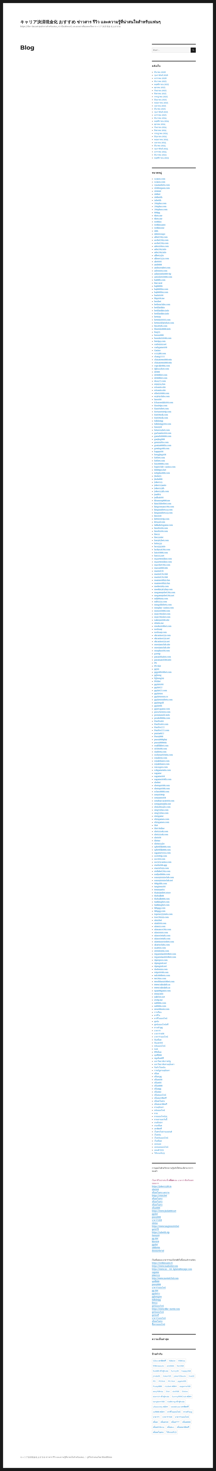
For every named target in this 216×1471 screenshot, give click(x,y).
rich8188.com (160, 749)
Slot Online (159, 828)
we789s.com (160, 978)
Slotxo (157, 840)
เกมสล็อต (158, 1125)
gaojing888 (159, 439)
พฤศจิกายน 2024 (161, 121)
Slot (156, 825)
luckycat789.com (162, 549)
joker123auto (160, 485)
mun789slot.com (162, 614)
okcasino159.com (162, 635)
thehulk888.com (162, 899)
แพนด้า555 (159, 1150)
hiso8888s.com (161, 464)
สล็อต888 (158, 1086)
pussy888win (160, 742)
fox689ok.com (161, 415)
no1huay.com (160, 632)
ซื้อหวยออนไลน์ (158, 1324)
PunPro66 (159, 721)
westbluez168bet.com (164, 981)
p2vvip (157, 654)
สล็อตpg (157, 1089)
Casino (157, 350)
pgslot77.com (160, 690)
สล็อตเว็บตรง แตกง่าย (160, 1192)
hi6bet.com (159, 457)
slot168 (157, 837)
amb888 (158, 264)
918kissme (159, 228)
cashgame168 (160, 347)
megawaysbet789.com (164, 592)
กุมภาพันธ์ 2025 (161, 112)
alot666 (158, 261)
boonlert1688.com (162, 338)
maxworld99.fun (162, 580)
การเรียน (158, 1012)
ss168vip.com (160, 856)
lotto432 (158, 543)
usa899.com (160, 948)
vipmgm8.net (160, 963)
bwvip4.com (160, 341)
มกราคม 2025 (160, 115)
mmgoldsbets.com (163, 605)
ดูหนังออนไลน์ (158, 1306)
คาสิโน (157, 1015)
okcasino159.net (162, 638)
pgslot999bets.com (163, 700)
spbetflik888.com (162, 847)
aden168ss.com (161, 246)
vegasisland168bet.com (165, 954)
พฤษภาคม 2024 (161, 139)
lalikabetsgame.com (163, 525)
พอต (156, 1049)
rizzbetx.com (160, 752)
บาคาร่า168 (159, 1033)
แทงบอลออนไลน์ (161, 1147)
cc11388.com (160, 353)
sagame (157, 773)
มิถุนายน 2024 (160, 136)
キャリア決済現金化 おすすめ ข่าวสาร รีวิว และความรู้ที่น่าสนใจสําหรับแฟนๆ (90, 21)
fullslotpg (158, 421)
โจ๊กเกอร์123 (159, 1153)
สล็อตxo (157, 1092)
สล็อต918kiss (158, 1427)
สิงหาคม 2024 (160, 130)
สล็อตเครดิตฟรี (160, 1098)
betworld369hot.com (164, 323)
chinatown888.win (163, 359)
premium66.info (162, 715)
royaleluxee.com (161, 761)
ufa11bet (158, 920)
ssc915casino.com (162, 862)
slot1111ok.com (161, 831)
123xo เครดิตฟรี (159, 1361)
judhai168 (158, 497)
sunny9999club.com (164, 877)
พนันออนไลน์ (159, 1046)
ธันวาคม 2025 (160, 81)
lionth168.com (161, 528)
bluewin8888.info (162, 329)
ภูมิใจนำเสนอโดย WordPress (99, 1457)
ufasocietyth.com (162, 935)
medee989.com (161, 586)
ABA (156, 231)
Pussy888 (158, 736)
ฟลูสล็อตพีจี (159, 1058)
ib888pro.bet (160, 470)
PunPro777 (159, 727)
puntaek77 (159, 733)
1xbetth (157, 200)
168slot (157, 191)
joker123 (156, 1275)
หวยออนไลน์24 (160, 1116)
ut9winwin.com (161, 951)
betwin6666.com (162, 320)
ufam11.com (159, 926)
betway (157, 317)
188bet (157, 194)
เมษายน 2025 (160, 106)
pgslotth (158, 706)
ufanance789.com (162, 929)
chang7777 (159, 356)
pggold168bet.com (163, 672)
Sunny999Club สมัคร (181, 1396)
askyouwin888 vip (162, 274)
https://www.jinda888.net (164, 1211)
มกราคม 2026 (160, 78)
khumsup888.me (162, 500)
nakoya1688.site (161, 620)
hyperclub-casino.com (164, 467)
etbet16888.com (161, 393)
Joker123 (158, 482)
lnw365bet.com (161, 540)
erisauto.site (160, 387)
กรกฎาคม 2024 (161, 133)
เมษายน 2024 (160, 142)
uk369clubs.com (162, 945)
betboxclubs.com (162, 304)
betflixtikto (159, 307)
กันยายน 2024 (160, 127)
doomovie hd (158, 1251)
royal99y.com (160, 758)
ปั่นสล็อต (157, 1040)
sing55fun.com (161, 810)
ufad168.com (160, 923)
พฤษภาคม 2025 (161, 103)
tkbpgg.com (159, 908)
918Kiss (158, 222)
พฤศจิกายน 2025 (161, 84)
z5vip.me (158, 1000)
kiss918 (157, 516)
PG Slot (157, 666)
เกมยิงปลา (158, 1122)
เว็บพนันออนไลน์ (161, 1138)
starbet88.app (160, 865)
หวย (156, 1113)
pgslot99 (158, 693)
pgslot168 (158, 684)
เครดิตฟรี (158, 1128)
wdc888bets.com (162, 975)
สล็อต (156, 1073)
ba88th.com (159, 280)
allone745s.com (161, 258)
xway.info (158, 994)
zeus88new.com (161, 1009)
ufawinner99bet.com (164, 942)
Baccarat (158, 283)
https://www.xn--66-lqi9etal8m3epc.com (172, 1269)
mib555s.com (160, 601)
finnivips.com (160, 405)
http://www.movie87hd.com (165, 1278)
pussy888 (156, 1217)
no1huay (158, 629)
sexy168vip (159, 794)
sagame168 (159, 776)
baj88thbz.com (161, 289)
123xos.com (159, 179)
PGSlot (157, 681)
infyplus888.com (162, 473)
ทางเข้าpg (158, 1027)
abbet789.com (161, 237)
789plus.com (160, 203)
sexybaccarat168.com (164, 801)
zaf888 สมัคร (158, 1412)
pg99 (156, 669)
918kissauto (160, 225)
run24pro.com (161, 767)
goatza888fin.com (162, 445)
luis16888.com (161, 552)
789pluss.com (160, 209)
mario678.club (161, 574)
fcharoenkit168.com (163, 402)
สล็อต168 (158, 1079)
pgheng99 (157, 1296)
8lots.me (158, 215)
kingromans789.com (164, 507)
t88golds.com (160, 883)
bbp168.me (159, 298)
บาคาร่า (157, 1030)
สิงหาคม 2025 (160, 93)
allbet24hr (159, 255)
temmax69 (159, 889)
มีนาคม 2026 (160, 72)
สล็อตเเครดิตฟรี (160, 1104)
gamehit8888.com (162, 436)
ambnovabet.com (162, 268)
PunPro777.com (161, 730)
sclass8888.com (161, 791)
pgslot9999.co (161, 696)
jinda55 (156, 1376)
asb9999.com (160, 271)
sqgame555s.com (162, 853)
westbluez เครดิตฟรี (180, 1406)
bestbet (157, 301)
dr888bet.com (160, 375)
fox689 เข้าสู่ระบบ (160, 1371)
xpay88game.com (162, 991)
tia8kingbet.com (161, 902)
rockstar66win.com (163, 755)
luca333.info (159, 546)
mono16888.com (162, 611)
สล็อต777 (175, 1422)
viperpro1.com (161, 960)
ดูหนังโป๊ (155, 1229)
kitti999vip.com (161, 519)
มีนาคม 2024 (160, 145)
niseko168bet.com (162, 626)
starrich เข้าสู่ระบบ (161, 1396)
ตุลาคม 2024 (159, 124)
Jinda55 (157, 476)
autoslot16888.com (163, 277)
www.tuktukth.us (162, 984)
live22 (157, 534)
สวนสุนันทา (159, 1107)
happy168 (158, 451)
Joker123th (159, 488)
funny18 (158, 427)
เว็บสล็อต (158, 1141)
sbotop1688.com (162, 785)
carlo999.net (160, 344)
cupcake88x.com (162, 366)
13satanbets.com (162, 185)
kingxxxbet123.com (163, 510)
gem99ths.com (161, 442)
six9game (158, 816)
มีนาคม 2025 (160, 109)
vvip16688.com (161, 972)
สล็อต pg (158, 1076)
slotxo (155, 1223)
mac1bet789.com (162, 565)
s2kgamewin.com (162, 770)
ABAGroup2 (159, 234)
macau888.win (161, 568)
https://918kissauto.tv (162, 1263)
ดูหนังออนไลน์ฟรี (161, 1024)
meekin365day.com (163, 589)
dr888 (157, 372)
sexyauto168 (160, 798)
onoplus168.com (162, 650)
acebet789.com (161, 240)
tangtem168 (160, 886)
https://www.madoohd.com (165, 1266)
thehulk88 (159, 896)
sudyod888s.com (162, 874)
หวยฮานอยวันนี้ (160, 1119)
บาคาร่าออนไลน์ (161, 1037)
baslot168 (158, 295)
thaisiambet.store (162, 893)
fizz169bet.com (161, 408)
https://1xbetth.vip (160, 1232)
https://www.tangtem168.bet (165, 1226)
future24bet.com (162, 430)
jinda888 (158, 479)
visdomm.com (161, 969)
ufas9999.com (161, 932)
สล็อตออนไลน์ (160, 1095)
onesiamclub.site (162, 644)
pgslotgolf (159, 703)
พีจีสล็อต (157, 1052)
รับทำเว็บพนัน (160, 1067)
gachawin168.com (162, 433)
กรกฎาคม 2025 (161, 96)
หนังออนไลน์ (159, 1110)
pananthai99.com (162, 657)
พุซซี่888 (158, 1055)
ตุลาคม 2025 (159, 87)
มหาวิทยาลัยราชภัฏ (162, 1061)
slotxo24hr (159, 844)
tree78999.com (161, 917)
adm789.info (160, 249)
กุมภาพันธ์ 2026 (161, 75)
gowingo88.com (161, 448)
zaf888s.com (160, 1003)
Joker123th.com (161, 491)
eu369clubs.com (162, 396)
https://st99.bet (159, 1195)
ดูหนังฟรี (155, 1315)
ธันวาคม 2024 (160, 118)
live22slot (158, 537)
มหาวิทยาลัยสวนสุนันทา (164, 1064)
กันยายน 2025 (160, 90)
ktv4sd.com (159, 522)
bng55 (157, 332)
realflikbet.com (161, 745)
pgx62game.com (162, 709)
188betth (158, 197)
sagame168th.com (162, 779)
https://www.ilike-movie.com (166, 1309)
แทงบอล (157, 1144)
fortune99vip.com (162, 412)
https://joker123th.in (162, 1186)
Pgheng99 (159, 678)
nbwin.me (159, 623)
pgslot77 (158, 687)
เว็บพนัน (157, 1135)
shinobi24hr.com (162, 807)
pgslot (155, 1214)
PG (155, 663)
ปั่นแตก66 (158, 1043)
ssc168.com (159, 859)
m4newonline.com (163, 559)
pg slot (155, 1238)
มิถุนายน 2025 (160, 99)
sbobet (157, 782)
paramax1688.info (162, 660)
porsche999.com (162, 712)
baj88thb (158, 286)
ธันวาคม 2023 (160, 155)
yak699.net (159, 997)
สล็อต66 (158, 1082)
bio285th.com (160, 326)
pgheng (157, 675)
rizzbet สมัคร (171, 1386)
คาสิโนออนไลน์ (160, 1018)
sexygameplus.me (162, 804)
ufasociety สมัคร (160, 1406)
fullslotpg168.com (162, 424)
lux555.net (159, 556)
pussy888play (160, 739)
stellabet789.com (162, 871)
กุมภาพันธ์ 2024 (161, 148)
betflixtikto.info (161, 310)
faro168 (157, 399)
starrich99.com (161, 868)
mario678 (158, 571)
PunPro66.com (161, 724)
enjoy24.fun (159, 384)
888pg (157, 212)
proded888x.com (162, 718)
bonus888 (159, 335)
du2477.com (160, 381)
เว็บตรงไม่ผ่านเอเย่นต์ (163, 1131)
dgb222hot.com (161, 369)
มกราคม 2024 (160, 152)
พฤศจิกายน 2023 (161, 158)
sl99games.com (161, 819)
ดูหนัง (156, 1021)
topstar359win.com (163, 914)
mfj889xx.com (161, 598)
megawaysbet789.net (164, 595)
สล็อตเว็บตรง (159, 1101)
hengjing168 (160, 454)
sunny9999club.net (163, 880)
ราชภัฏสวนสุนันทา (162, 1070)
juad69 (157, 494)
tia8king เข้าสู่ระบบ (175, 1401)
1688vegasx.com (162, 188)
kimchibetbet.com (162, 503)
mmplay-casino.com (164, 608)
